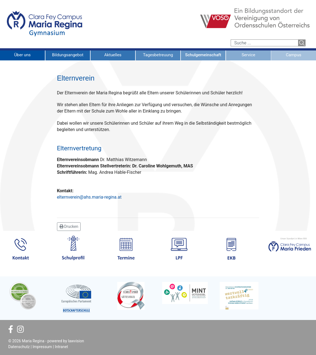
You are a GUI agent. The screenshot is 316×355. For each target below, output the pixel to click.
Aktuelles (112, 54)
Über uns (22, 54)
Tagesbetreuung (158, 54)
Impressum (42, 347)
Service (248, 54)
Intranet (61, 347)
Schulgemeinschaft (203, 54)
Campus (293, 54)
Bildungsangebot (67, 54)
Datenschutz (19, 347)
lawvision (76, 341)
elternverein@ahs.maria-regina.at (89, 197)
